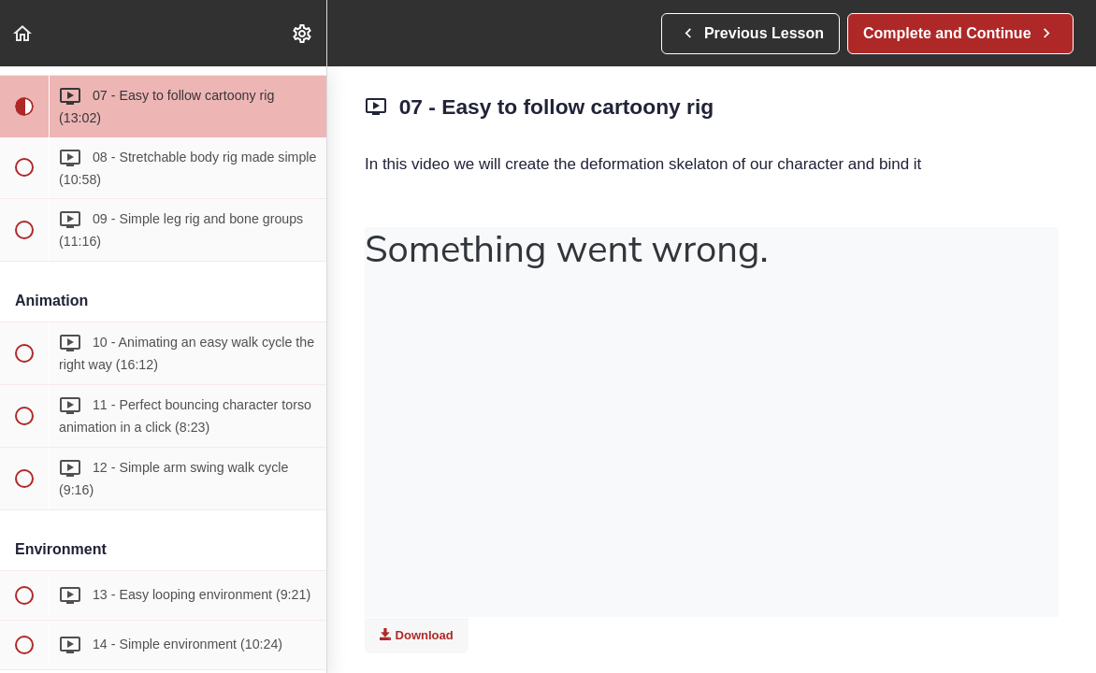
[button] (23, 33)
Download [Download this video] (417, 635)
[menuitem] (303, 33)
